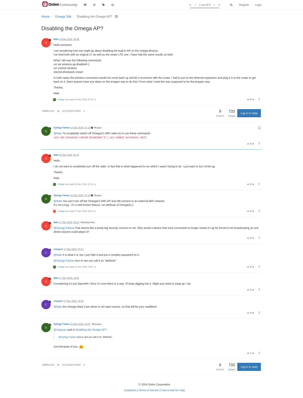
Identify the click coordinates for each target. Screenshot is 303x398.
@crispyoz (96, 324)
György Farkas (62, 127)
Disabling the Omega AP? (91, 329)
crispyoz (58, 249)
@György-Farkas (64, 227)
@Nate (97, 128)
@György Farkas (87, 222)
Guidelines (130, 390)
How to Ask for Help (173, 390)
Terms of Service (149, 390)
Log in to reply (249, 113)
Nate (56, 39)
